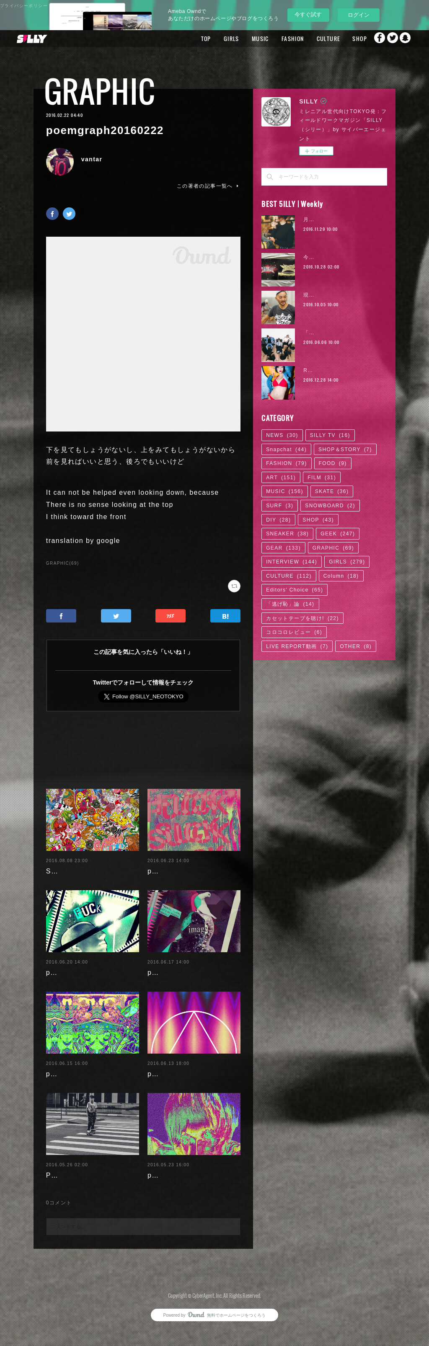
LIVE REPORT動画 (297, 646)
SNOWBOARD (330, 506)
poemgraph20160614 (184, 1086)
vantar (91, 159)
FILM (322, 478)
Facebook (372, 38)
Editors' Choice (294, 590)
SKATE (332, 491)
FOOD (333, 463)
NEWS (282, 435)
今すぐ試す (308, 14)
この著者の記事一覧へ (208, 186)
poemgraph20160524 (184, 1187)
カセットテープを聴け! (302, 618)
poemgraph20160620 (83, 984)
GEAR (283, 548)
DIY (278, 520)
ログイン (359, 15)
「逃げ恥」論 (290, 604)
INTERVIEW (291, 562)
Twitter (389, 38)
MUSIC (240, 38)
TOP (186, 38)
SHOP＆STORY (345, 449)
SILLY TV (330, 435)
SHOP (340, 38)
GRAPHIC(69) (62, 563)
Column (341, 576)
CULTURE (308, 38)
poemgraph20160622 (184, 871)
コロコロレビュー (294, 632)
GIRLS (212, 38)
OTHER (356, 646)
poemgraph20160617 (184, 984)
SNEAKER (287, 534)
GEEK (337, 534)
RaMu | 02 (317, 370)
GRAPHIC (99, 91)
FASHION (273, 38)
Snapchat (406, 38)
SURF (279, 506)
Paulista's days (72, 1187)
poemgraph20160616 (83, 1086)
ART (281, 478)
